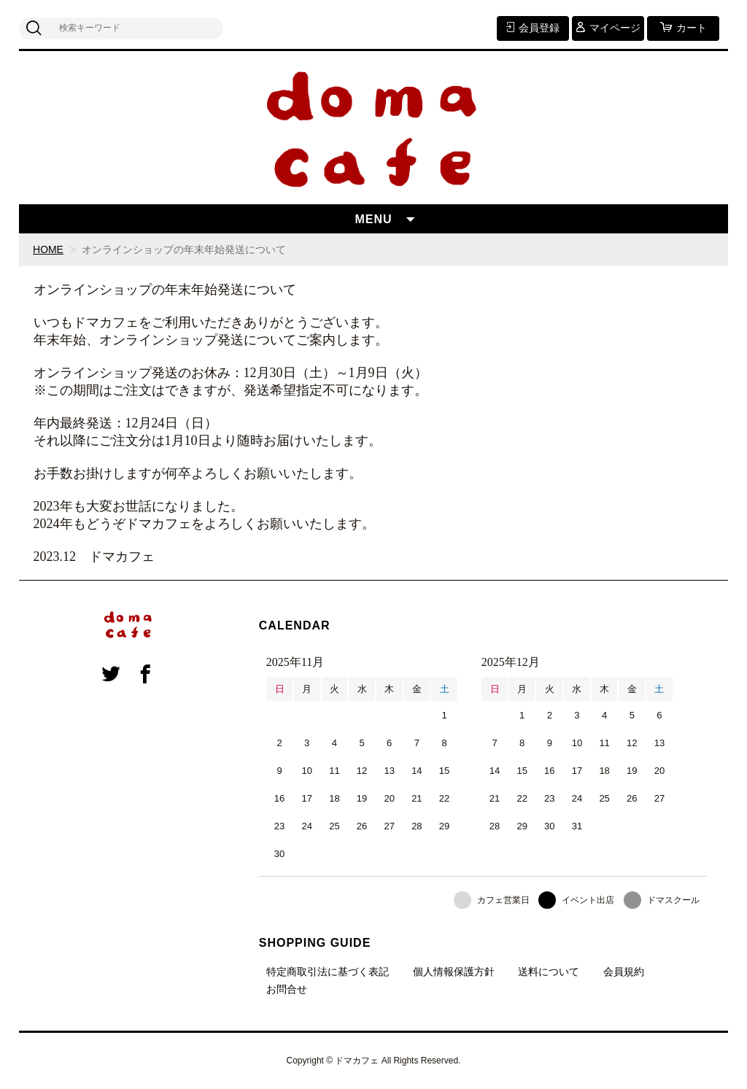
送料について (548, 971)
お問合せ (286, 989)
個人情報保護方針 (454, 971)
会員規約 (623, 971)
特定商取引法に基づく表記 (327, 971)
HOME (48, 249)
